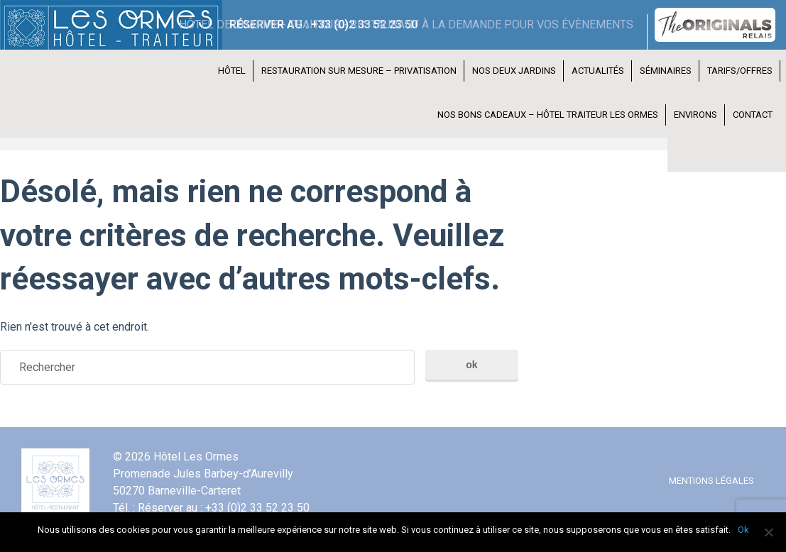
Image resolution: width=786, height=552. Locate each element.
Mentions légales (711, 480)
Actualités (598, 70)
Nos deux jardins (514, 70)
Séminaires (666, 70)
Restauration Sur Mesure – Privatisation (359, 70)
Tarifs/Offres (740, 70)
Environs (695, 114)
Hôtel (232, 70)
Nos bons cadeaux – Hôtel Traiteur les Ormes (547, 114)
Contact (753, 114)
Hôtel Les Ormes (99, 25)
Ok (743, 529)
